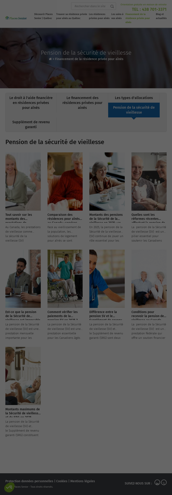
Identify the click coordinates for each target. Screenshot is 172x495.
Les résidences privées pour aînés (99, 16)
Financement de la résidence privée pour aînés (137, 18)
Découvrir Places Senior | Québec (43, 16)
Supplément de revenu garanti (31, 124)
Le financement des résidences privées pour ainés (82, 103)
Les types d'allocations (134, 98)
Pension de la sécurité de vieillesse (134, 110)
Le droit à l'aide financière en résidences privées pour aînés (31, 103)
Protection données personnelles (29, 481)
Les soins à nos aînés (117, 16)
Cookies (61, 481)
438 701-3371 (154, 9)
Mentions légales (82, 481)
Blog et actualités (161, 16)
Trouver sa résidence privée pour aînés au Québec (71, 16)
